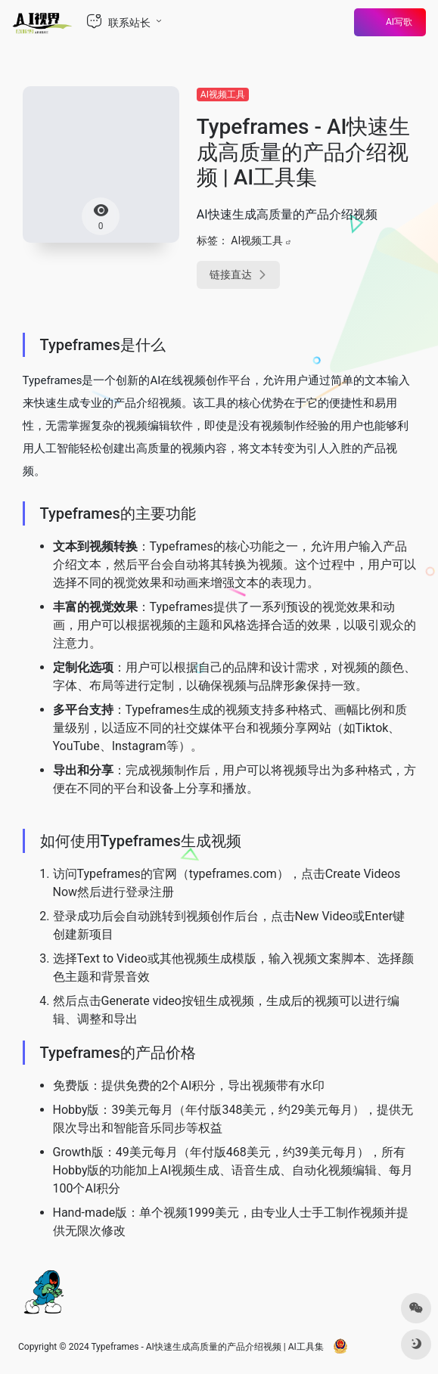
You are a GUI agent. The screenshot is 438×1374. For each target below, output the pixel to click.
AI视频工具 (222, 94)
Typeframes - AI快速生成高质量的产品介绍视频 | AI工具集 (207, 1346)
